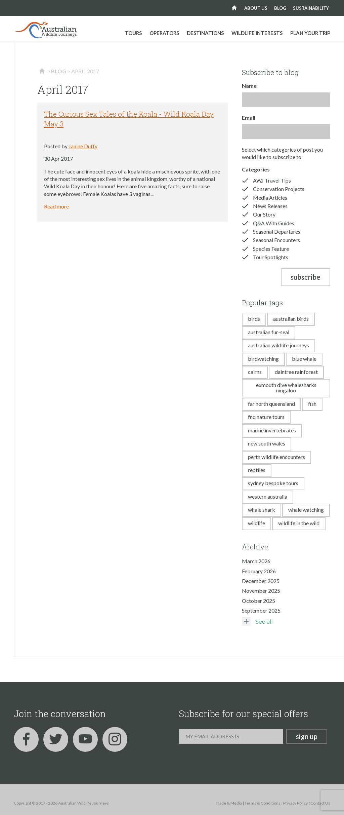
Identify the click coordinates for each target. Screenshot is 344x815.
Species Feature (271, 248)
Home (234, 8)
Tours (133, 33)
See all (257, 621)
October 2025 (258, 600)
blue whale (304, 358)
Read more (56, 206)
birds (254, 318)
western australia (267, 496)
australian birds (291, 318)
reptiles (256, 470)
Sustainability (311, 8)
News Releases (270, 206)
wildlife (256, 523)
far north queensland (271, 403)
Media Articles (270, 197)
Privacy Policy (295, 803)
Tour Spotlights (270, 257)
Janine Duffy (83, 146)
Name (249, 85)
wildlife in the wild (298, 523)
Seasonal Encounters (276, 240)
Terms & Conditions (263, 803)
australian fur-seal (268, 332)
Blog (280, 8)
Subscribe (305, 277)
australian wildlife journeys (278, 345)
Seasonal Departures (276, 231)
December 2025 (261, 581)
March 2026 (256, 561)
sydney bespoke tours (273, 483)
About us (255, 8)
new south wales (266, 443)
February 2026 (259, 571)
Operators (164, 33)
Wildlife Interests (257, 33)
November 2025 (261, 590)
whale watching (306, 509)
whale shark (261, 509)
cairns (255, 371)
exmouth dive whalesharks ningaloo (286, 387)
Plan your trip (310, 33)
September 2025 (261, 610)
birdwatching (263, 358)
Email (248, 117)
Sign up (306, 736)
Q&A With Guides (273, 223)
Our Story (264, 214)
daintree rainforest (296, 371)
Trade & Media (229, 803)
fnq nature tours (266, 417)
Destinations (205, 33)
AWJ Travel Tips (272, 180)
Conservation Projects (278, 189)
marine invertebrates (272, 430)
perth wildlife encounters (276, 457)
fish (312, 403)
